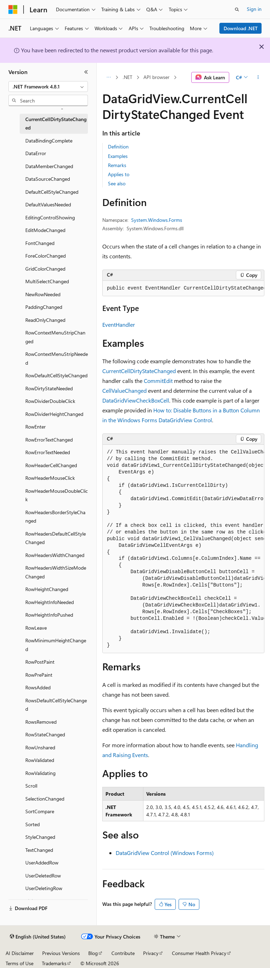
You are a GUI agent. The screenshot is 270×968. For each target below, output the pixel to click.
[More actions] (258, 77)
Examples (118, 156)
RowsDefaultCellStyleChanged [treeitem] (56, 704)
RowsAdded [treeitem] (38, 687)
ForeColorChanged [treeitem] (45, 255)
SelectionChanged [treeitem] (44, 798)
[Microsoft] (13, 9)
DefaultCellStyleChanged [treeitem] (51, 191)
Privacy (151, 953)
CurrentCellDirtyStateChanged (139, 370)
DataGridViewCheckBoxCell (135, 400)
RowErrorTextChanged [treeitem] (49, 439)
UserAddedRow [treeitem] (41, 862)
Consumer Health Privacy (199, 953)
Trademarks (54, 963)
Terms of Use (19, 963)
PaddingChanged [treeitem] (43, 307)
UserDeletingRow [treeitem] (43, 888)
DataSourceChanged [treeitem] (47, 178)
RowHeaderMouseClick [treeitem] (50, 478)
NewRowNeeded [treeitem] (42, 294)
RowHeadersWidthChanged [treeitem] (54, 555)
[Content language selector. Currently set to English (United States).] (38, 936)
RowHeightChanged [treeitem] (46, 589)
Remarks (117, 165)
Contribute (123, 953)
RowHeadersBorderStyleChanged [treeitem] (55, 516)
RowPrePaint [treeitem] (38, 674)
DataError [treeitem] (35, 153)
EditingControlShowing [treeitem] (50, 217)
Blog (93, 953)
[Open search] (237, 9)
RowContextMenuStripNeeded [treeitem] (56, 358)
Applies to (118, 174)
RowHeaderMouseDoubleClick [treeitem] (56, 495)
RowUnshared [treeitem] (40, 747)
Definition (118, 146)
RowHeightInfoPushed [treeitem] (49, 614)
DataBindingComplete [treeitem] (48, 140)
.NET (127, 77)
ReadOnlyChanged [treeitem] (45, 320)
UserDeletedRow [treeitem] (43, 875)
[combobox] (48, 86)
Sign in (254, 9)
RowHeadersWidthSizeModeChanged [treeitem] (55, 572)
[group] (183, 288)
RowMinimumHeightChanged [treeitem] (55, 644)
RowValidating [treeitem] (40, 773)
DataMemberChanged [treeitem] (49, 166)
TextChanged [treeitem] (39, 850)
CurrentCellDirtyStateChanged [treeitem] (55, 123)
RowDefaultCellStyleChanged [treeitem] (56, 375)
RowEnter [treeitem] (35, 426)
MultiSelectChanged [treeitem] (47, 281)
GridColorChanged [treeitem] (45, 268)
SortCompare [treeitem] (39, 811)
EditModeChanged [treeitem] (45, 230)
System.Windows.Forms (156, 220)
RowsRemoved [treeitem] (41, 721)
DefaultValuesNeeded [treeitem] (48, 204)
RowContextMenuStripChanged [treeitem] (55, 337)
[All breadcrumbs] (108, 77)
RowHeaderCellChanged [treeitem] (51, 465)
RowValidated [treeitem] (39, 760)
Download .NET (241, 28)
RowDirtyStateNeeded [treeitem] (49, 388)
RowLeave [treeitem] (36, 627)
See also (117, 183)
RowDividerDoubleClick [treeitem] (50, 401)
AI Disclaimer (20, 953)
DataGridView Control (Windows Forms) (165, 852)
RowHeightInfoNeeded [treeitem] (49, 602)
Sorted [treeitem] (32, 824)
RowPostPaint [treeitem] (39, 661)
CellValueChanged (124, 390)
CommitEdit (158, 380)
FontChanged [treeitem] (39, 243)
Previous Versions (61, 953)
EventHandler (118, 324)
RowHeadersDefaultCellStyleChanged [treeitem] (55, 538)
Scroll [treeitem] (31, 785)
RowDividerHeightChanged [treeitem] (54, 414)
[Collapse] (86, 72)
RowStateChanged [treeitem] (45, 734)
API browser (156, 77)
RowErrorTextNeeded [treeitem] (47, 452)
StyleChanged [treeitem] (40, 837)
